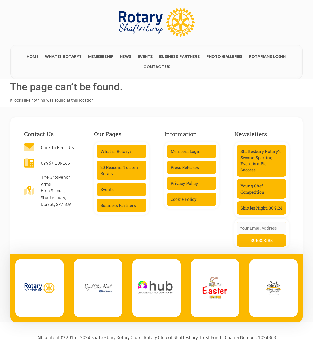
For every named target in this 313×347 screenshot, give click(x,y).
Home (32, 56)
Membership (100, 56)
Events (145, 56)
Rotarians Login (267, 56)
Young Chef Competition (252, 189)
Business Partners (179, 56)
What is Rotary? (63, 56)
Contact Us (157, 67)
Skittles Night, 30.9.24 (261, 208)
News (125, 56)
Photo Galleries (224, 56)
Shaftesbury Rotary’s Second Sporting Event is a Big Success (260, 160)
